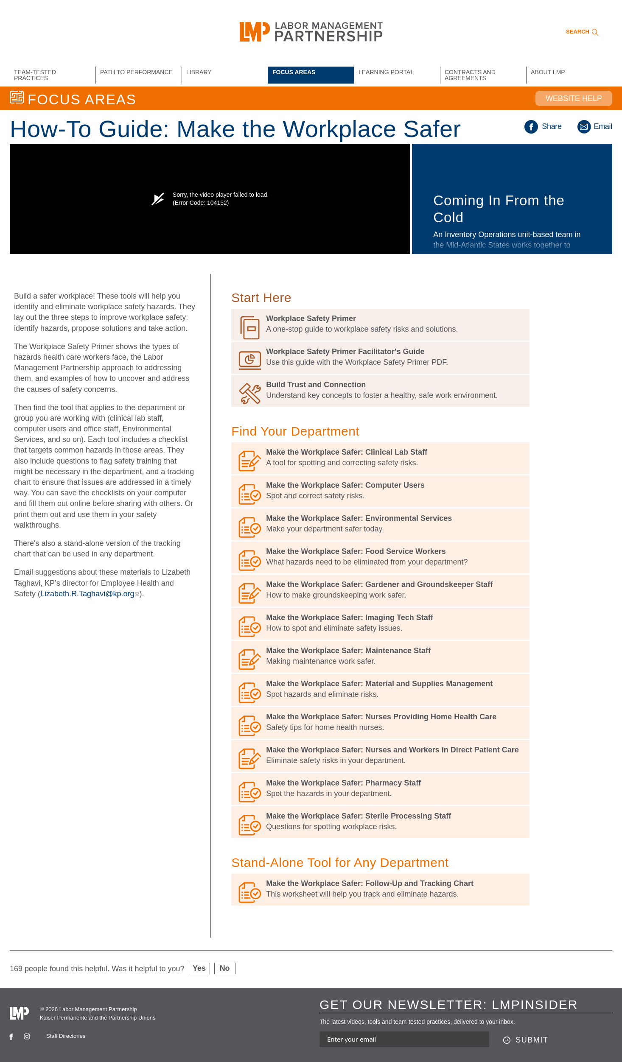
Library (199, 72)
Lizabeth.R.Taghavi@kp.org (89, 594)
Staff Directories (65, 1036)
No (225, 968)
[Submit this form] (526, 1040)
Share (543, 126)
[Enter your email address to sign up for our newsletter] (404, 1039)
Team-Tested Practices (35, 75)
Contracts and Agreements (470, 75)
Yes (199, 968)
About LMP (548, 72)
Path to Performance (136, 72)
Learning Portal (386, 72)
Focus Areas (293, 72)
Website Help (574, 98)
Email (594, 126)
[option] (311, 199)
